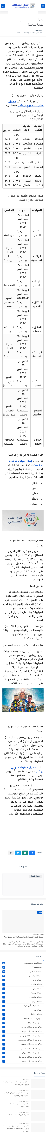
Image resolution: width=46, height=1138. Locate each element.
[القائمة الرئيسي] (43, 6)
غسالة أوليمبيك (22, 984)
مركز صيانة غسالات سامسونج (22, 1040)
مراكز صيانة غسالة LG (22, 1018)
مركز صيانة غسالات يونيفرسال (22, 1057)
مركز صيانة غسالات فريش (22, 1048)
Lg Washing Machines (22, 963)
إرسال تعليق (35, 876)
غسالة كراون (22, 980)
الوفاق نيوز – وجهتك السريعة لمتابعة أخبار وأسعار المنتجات (16, 1083)
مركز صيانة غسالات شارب (22, 1044)
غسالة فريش (22, 1001)
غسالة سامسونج (22, 997)
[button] (32, 853)
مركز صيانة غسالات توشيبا (22, 1031)
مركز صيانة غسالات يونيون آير (22, 1061)
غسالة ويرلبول (22, 1014)
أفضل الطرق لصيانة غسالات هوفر (17, 1115)
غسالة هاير (22, 1010)
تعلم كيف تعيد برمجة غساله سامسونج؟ (24, 937)
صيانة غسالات (22, 967)
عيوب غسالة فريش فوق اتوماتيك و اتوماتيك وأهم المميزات (16, 1094)
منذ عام (25, 1079)
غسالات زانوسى (22, 976)
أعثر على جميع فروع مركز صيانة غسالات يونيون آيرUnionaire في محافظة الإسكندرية (15, 1129)
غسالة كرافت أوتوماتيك (22, 1006)
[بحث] (3, 6)
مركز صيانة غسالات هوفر (22, 1053)
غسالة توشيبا (22, 993)
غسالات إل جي (22, 971)
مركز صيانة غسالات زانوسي (22, 1036)
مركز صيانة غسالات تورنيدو (22, 1027)
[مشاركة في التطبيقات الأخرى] (11, 853)
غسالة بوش (22, 988)
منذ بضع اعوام (37, 934)
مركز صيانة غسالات (22, 1023)
